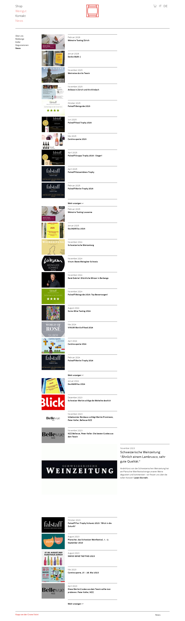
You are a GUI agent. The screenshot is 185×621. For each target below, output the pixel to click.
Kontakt (20, 16)
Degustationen (22, 45)
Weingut (20, 11)
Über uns (19, 36)
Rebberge (19, 39)
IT (160, 6)
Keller (18, 42)
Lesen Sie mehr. (141, 478)
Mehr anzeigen (74, 203)
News (19, 20)
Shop (19, 6)
